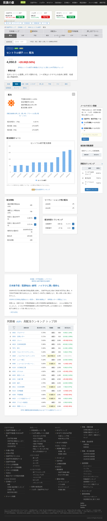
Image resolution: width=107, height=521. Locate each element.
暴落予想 (102, 2)
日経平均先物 (10, 462)
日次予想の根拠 (12, 438)
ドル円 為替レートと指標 (40, 433)
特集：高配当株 (87, 427)
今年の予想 (10, 453)
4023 (14, 340)
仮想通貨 (85, 463)
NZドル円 (36, 480)
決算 (22, 35)
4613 (14, 406)
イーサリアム (87, 471)
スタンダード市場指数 (14, 467)
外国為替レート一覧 (38, 430)
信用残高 (8, 88)
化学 (16, 48)
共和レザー (21, 336)
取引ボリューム (88, 487)
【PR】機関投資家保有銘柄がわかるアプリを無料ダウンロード (41, 410)
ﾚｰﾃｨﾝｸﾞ (33, 84)
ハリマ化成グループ (23, 398)
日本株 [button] (67, 2)
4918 (14, 402)
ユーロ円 (35, 460)
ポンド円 (35, 463)
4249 (14, 383)
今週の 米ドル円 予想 (39, 441)
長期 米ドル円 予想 (38, 446)
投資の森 (8, 2)
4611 (14, 387)
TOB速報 (73, 31)
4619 (14, 344)
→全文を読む (13, 312)
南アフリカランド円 (39, 472)
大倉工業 (20, 379)
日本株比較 (27, 23)
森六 (18, 383)
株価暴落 (60, 469)
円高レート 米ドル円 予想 (40, 449)
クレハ (19, 340)
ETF (72, 35)
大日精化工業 (21, 367)
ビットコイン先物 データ (91, 484)
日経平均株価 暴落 (63, 472)
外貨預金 (86, 444)
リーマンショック (63, 482)
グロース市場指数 (12, 470)
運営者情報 (86, 494)
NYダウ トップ (62, 430)
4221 (14, 379)
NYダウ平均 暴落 (63, 475)
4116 (14, 367)
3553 (14, 336)
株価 (8, 84)
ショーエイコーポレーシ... (26, 363)
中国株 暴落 (61, 489)
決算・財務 (25, 84)
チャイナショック (63, 487)
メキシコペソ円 (37, 482)
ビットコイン (87, 466)
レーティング (16, 23)
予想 (35, 35)
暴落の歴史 (60, 479)
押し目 (23, 2)
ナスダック (60, 458)
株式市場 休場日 (12, 492)
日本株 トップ (11, 481)
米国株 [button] (75, 2)
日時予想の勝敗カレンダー (15, 441)
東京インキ (21, 375)
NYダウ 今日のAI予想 (64, 433)
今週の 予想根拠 (38, 444)
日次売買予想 (11, 446)
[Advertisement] (22, 257)
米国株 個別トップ (63, 448)
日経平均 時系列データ (14, 459)
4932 (14, 332)
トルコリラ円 (37, 477)
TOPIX (8, 473)
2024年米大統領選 (89, 454)
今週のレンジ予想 (63, 436)
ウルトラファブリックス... (26, 352)
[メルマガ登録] (18, 2)
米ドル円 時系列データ (40, 451)
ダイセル (20, 371)
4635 (14, 375)
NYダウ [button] (50, 2)
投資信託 (86, 447)
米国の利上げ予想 (63, 438)
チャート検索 (93, 2)
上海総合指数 (61, 463)
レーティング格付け (59, 36)
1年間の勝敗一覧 (12, 443)
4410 (14, 398)
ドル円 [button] (42, 2)
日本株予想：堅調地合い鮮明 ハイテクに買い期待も (34, 285)
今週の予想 (10, 450)
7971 (14, 348)
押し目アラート (93, 31)
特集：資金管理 (87, 441)
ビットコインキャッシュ (90, 476)
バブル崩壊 (61, 484)
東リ (18, 348)
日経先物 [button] (58, 2)
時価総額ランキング (89, 479)
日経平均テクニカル (13, 456)
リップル (86, 468)
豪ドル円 (35, 458)
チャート (16, 88)
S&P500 (59, 461)
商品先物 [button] (83, 2)
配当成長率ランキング (41, 189)
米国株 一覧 (61, 451)
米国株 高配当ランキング (91, 432)
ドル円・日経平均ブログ (40, 489)
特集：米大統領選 (88, 451)
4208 (14, 394)
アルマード (21, 332)
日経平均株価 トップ (13, 430)
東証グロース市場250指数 (15, 476)
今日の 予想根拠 (38, 438)
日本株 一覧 (11, 489)
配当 (10, 35)
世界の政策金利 (36, 487)
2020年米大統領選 (89, 456)
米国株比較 (36, 23)
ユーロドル (36, 466)
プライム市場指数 (12, 464)
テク (58, 84)
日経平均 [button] (33, 2)
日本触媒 (20, 391)
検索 (8, 484)
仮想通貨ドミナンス (89, 481)
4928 (14, 356)
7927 (14, 360)
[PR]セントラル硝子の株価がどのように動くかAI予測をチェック (41, 67)
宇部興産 (20, 394)
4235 (14, 352)
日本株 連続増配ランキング (15, 487)
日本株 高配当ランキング (91, 430)
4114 (14, 391)
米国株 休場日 (62, 454)
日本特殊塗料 (21, 344)
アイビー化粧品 (22, 402)
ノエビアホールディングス (26, 356)
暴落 (47, 35)
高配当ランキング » (91, 189)
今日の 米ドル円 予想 (39, 436)
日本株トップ (14, 31)
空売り (96, 35)
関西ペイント (21, 406)
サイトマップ (86, 491)
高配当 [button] (53, 31)
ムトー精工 (21, 360)
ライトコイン (87, 474)
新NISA (33, 31)
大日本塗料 (21, 387)
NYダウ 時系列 (62, 443)
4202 (14, 371)
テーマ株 (45, 23)
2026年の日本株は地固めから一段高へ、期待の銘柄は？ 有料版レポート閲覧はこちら (38, 299)
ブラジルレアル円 (38, 475)
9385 (14, 363)
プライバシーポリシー (90, 496)
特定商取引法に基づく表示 (91, 499)
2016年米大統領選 (89, 459)
